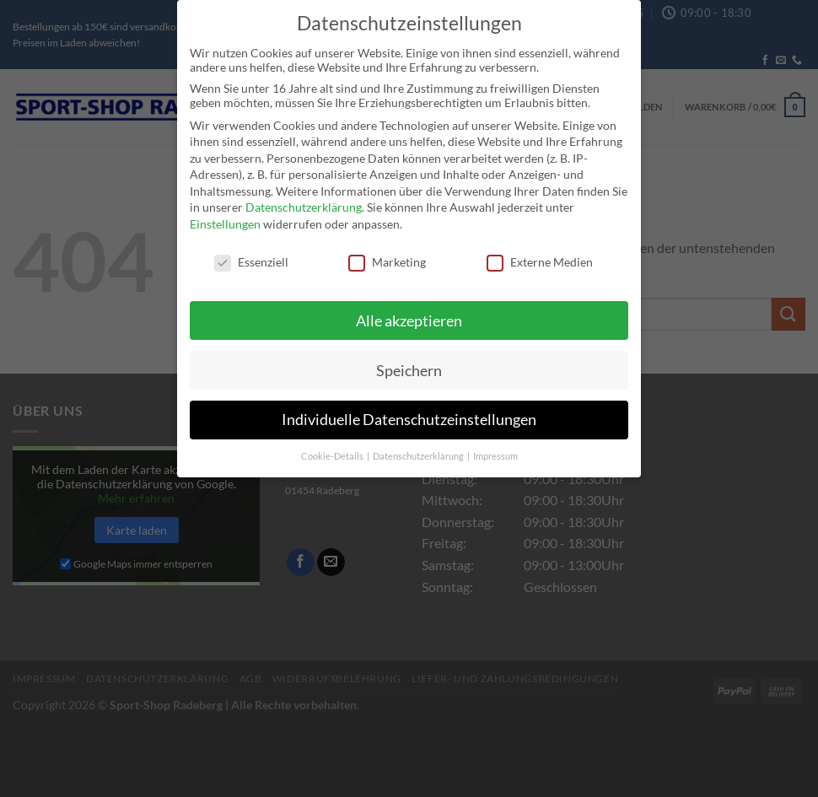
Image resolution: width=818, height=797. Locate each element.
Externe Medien (540, 257)
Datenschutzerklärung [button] (419, 451)
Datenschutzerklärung (303, 203)
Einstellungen (225, 219)
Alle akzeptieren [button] (409, 316)
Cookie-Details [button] (333, 451)
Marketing (387, 257)
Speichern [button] (409, 365)
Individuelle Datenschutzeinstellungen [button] (409, 415)
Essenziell (251, 257)
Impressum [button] (495, 451)
